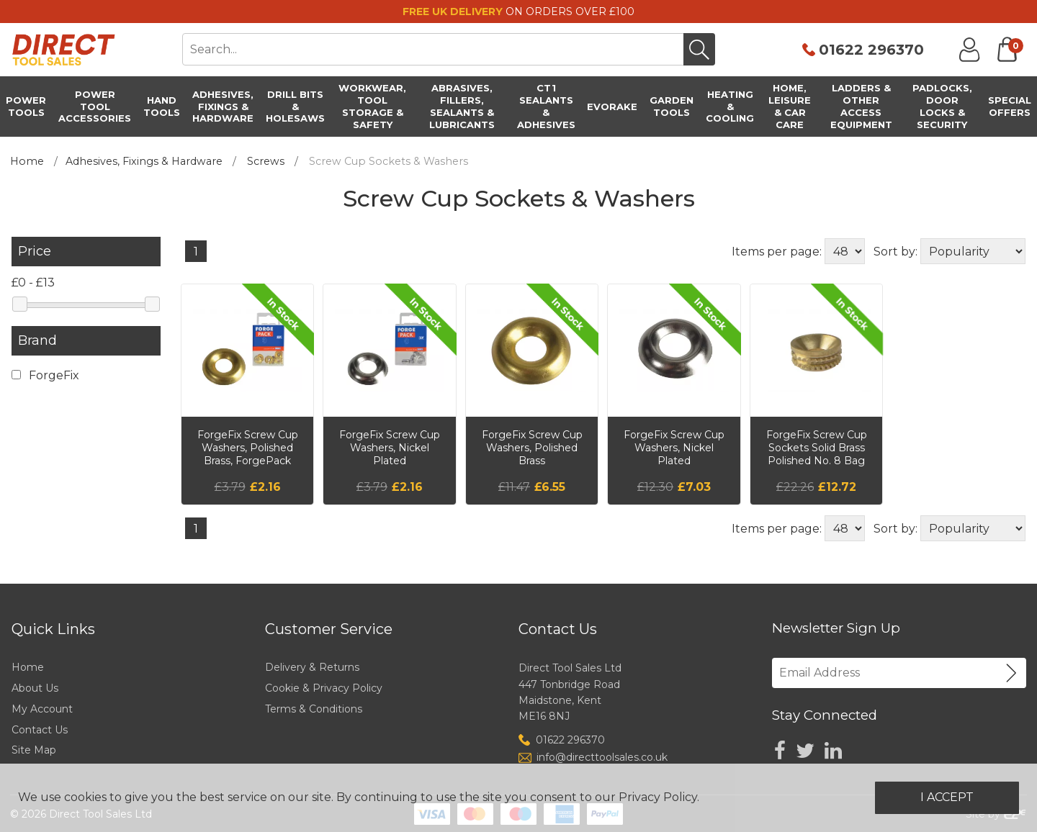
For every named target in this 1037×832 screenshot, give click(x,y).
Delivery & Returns (312, 667)
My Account (42, 708)
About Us (35, 688)
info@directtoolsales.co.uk (602, 757)
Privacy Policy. (659, 797)
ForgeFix (45, 375)
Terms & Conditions (313, 708)
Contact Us (40, 729)
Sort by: (895, 251)
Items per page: (777, 251)
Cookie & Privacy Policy (323, 688)
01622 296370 (871, 49)
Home (27, 161)
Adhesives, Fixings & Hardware (144, 161)
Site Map (34, 749)
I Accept (947, 797)
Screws (265, 161)
